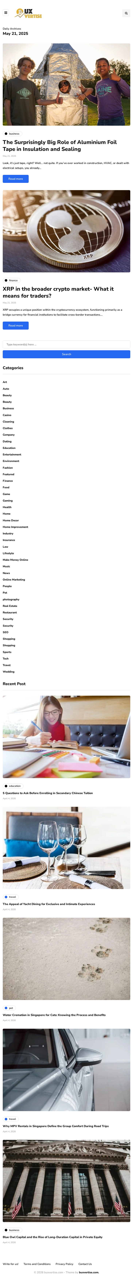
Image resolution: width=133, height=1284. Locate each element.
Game (6, 494)
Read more (15, 179)
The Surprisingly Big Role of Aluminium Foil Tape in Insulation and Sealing (60, 146)
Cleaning (8, 421)
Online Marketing (14, 579)
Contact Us (85, 1264)
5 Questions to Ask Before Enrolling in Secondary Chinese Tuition (48, 793)
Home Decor (11, 520)
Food (6, 487)
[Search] (66, 344)
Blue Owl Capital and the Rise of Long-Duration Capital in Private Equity (53, 1237)
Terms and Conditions (37, 1264)
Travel (7, 665)
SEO (5, 632)
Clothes (8, 428)
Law (5, 547)
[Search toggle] (126, 13)
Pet (5, 593)
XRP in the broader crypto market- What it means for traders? (58, 292)
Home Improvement (15, 527)
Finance (8, 481)
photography (11, 599)
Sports (7, 652)
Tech (6, 658)
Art (5, 382)
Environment (11, 461)
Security (8, 619)
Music (6, 566)
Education (9, 448)
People (7, 586)
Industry (8, 533)
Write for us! (10, 1264)
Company (9, 435)
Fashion (8, 468)
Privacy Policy (64, 1264)
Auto (6, 389)
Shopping (9, 639)
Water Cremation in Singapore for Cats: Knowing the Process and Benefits (54, 1015)
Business (8, 408)
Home (6, 514)
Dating (7, 441)
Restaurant (10, 612)
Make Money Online (15, 560)
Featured (8, 474)
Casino (7, 415)
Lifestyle (8, 553)
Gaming (8, 500)
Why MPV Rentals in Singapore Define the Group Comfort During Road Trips (56, 1126)
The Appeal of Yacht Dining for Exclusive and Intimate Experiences (49, 904)
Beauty (7, 395)
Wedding (8, 672)
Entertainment (12, 454)
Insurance (9, 540)
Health (7, 507)
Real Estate (10, 606)
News (6, 573)
